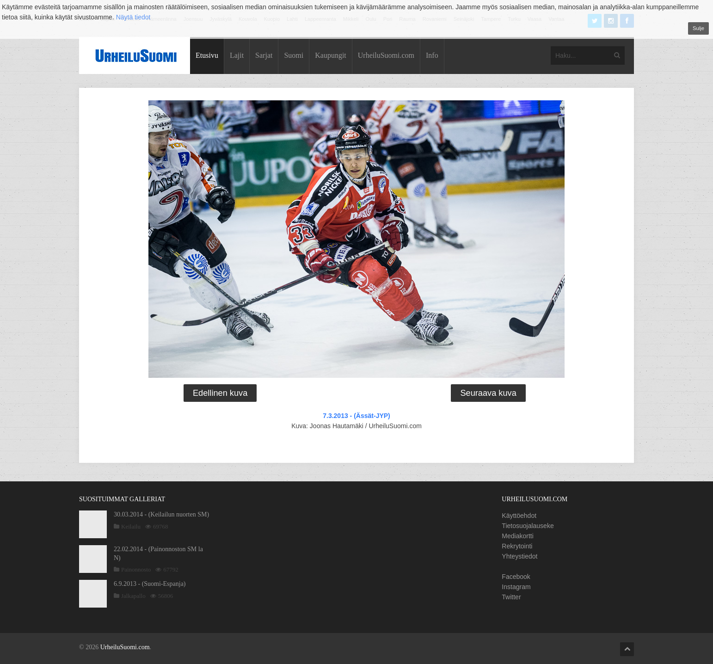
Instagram (516, 586)
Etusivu (207, 55)
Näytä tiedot (133, 17)
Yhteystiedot (519, 556)
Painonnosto (136, 569)
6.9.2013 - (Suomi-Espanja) (150, 583)
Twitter (511, 597)
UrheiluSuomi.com (386, 55)
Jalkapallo (133, 595)
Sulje (698, 28)
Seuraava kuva (488, 393)
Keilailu (131, 526)
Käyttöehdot (519, 515)
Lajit (237, 55)
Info (432, 55)
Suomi (293, 55)
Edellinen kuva (220, 393)
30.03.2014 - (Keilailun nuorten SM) (161, 514)
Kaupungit (330, 55)
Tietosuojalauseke (527, 525)
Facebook (516, 576)
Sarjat (263, 55)
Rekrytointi (517, 546)
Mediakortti (517, 536)
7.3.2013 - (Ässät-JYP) (356, 415)
